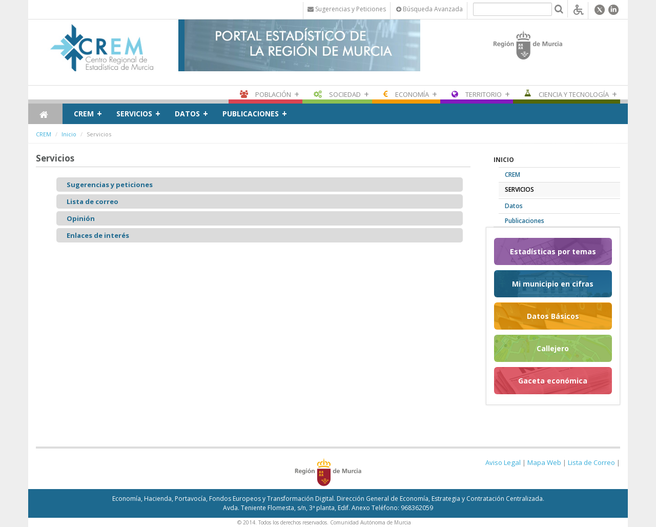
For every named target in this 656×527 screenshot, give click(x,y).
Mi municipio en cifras (552, 284)
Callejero (553, 348)
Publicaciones (250, 113)
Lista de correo (92, 201)
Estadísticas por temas (553, 251)
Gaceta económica (552, 381)
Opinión (81, 218)
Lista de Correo (591, 462)
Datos (187, 113)
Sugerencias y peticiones (110, 184)
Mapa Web (544, 462)
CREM (84, 113)
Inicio (68, 134)
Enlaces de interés (98, 235)
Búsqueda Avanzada (429, 9)
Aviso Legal (503, 462)
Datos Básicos (553, 316)
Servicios (134, 113)
